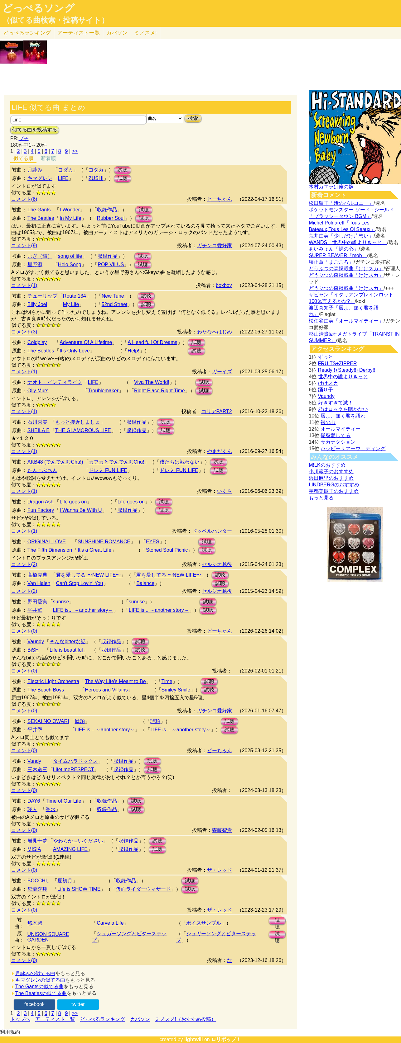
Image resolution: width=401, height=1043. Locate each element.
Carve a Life (110, 923)
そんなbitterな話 (68, 641)
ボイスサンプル (203, 923)
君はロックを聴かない (343, 409)
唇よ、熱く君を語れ (343, 415)
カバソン (117, 33)
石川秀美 (37, 422)
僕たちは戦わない (180, 462)
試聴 (123, 169)
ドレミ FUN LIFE (108, 470)
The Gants (39, 209)
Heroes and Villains (106, 689)
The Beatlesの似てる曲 (41, 993)
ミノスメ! (145, 33)
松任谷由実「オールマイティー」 (346, 320)
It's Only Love (74, 350)
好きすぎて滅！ (335, 402)
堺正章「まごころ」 (331, 262)
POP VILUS (111, 264)
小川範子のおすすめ (331, 471)
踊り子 (325, 389)
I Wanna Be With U (81, 510)
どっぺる (27, 33)
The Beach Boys (45, 689)
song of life (70, 256)
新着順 (48, 158)
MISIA (34, 849)
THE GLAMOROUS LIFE (83, 430)
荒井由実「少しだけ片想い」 (341, 235)
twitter (78, 1004)
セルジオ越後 (217, 564)
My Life (71, 304)
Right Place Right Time (159, 390)
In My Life (70, 218)
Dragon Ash (40, 501)
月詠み (34, 169)
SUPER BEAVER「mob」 (338, 255)
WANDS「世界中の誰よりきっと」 (348, 242)
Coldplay (37, 342)
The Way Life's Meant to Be (115, 681)
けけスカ (328, 383)
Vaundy (35, 641)
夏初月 (64, 880)
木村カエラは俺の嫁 (331, 186)
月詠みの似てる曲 (35, 973)
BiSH (33, 650)
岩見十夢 (37, 840)
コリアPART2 (216, 411)
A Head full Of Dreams (152, 342)
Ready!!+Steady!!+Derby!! (346, 370)
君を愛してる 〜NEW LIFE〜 (88, 575)
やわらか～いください (78, 840)
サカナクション (338, 442)
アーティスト (78, 33)
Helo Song (69, 264)
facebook (34, 1004)
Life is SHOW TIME (78, 889)
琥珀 (80, 721)
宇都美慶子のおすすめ (334, 491)
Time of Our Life (63, 801)
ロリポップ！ (226, 1039)
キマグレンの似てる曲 (40, 980)
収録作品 (107, 209)
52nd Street (115, 304)
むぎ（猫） (39, 256)
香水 (51, 809)
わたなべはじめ (214, 331)
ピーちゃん (219, 199)
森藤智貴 (222, 830)
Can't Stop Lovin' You (79, 583)
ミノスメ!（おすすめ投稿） (185, 1019)
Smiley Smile (176, 689)
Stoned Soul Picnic (167, 550)
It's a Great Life (94, 550)
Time (167, 681)
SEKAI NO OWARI (48, 721)
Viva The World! (151, 382)
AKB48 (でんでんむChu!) (55, 462)
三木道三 (37, 769)
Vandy (34, 761)
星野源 (34, 264)
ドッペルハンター (212, 531)
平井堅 (34, 610)
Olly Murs (38, 390)
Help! (133, 350)
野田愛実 (37, 601)
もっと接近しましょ (77, 422)
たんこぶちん (42, 470)
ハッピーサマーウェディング (353, 448)
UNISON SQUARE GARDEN (48, 937)
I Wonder (70, 209)
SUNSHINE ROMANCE (104, 541)
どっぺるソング (38, 8)
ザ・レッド (219, 870)
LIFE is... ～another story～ (83, 610)
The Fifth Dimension (49, 550)
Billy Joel (37, 304)
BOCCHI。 (39, 880)
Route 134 (74, 296)
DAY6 (33, 801)
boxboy (224, 285)
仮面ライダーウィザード (143, 889)
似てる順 (23, 158)
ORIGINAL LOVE (46, 541)
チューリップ (42, 296)
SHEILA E (38, 430)
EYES (152, 541)
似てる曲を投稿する (34, 129)
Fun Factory (40, 510)
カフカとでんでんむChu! (116, 462)
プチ (24, 138)
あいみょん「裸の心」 (334, 249)
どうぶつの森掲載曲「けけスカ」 (346, 268)
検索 (193, 118)
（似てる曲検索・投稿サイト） (55, 20)
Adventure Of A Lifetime (86, 342)
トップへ (20, 1019)
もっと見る (321, 497)
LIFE (63, 178)
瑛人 (32, 809)
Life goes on (73, 501)
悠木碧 (34, 923)
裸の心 (328, 422)
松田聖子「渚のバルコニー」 (341, 203)
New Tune (113, 296)
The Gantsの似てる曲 (39, 986)
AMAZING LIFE (70, 849)
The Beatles (40, 218)
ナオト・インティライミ (54, 382)
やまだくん (219, 451)
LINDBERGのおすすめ (334, 484)
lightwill (193, 1039)
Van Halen (39, 583)
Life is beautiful (66, 650)
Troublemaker (103, 390)
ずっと (325, 357)
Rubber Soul (111, 218)
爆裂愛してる (335, 435)
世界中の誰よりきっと (343, 376)
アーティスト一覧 (55, 1019)
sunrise (61, 601)
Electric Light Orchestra (53, 681)
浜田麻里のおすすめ (331, 478)
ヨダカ (65, 169)
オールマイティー (340, 429)
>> (75, 151)
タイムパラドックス (75, 761)
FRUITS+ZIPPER (337, 363)
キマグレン (39, 178)
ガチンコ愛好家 (214, 245)
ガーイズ (222, 371)
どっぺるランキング (102, 1019)
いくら (224, 491)
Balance (145, 583)
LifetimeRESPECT (73, 769)
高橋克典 (37, 575)
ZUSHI (96, 178)
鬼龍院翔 (37, 889)
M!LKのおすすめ (327, 465)
